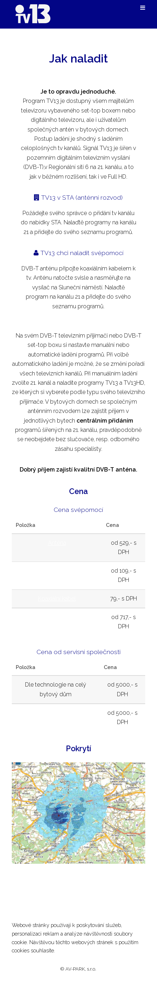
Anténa (57, 542)
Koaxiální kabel (57, 598)
